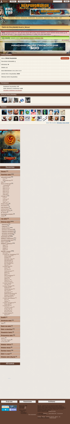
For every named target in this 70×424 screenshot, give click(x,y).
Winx (5, 299)
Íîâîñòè (17, 18)
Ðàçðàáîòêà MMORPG (7, 214)
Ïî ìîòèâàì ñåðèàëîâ (7, 286)
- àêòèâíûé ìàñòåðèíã (7, 230)
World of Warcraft (6, 184)
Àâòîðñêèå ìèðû (5, 236)
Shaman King (7, 281)
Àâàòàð (6, 301)
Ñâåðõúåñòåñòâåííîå (9, 293)
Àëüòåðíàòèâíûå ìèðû (7, 240)
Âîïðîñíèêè (31, 18)
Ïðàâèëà (43, 416)
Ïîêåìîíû (6, 278)
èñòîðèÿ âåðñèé (53, 417)
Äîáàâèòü (11, 18)
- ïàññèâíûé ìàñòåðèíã (7, 233)
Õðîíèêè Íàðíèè (8, 262)
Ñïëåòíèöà (6, 287)
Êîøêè (4, 249)
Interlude (5, 199)
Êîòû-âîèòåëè (7, 263)
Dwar (4, 179)
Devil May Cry (7, 310)
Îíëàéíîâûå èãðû (6, 175)
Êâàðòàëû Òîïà (48, 18)
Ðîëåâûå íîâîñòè (6, 345)
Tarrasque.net (60, 413)
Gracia (4, 200)
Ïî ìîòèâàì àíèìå (6, 266)
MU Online (4, 205)
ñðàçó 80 (5, 194)
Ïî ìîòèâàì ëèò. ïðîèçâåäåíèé (9, 254)
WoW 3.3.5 (5, 188)
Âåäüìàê (6, 265)
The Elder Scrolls (8, 307)
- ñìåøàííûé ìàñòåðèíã (7, 231)
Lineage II (4, 196)
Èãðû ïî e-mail (5, 354)
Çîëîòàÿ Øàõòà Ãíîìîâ (52, 413)
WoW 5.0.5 (5, 191)
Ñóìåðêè (6, 257)
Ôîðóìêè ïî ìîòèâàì (5, 251)
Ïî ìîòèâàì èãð (6, 305)
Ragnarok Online (6, 210)
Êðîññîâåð (5, 253)
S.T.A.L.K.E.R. (4, 341)
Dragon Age (7, 308)
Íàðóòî (6, 268)
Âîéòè (13, 1)
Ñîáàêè (4, 246)
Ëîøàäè (4, 248)
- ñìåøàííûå (4, 226)
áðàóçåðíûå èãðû (6, 177)
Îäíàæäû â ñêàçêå (8, 295)
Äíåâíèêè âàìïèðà (8, 289)
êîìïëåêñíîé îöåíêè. (52, 411)
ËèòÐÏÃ (3, 318)
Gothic (3, 338)
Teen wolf (6, 290)
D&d (2, 323)
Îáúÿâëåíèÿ (39, 18)
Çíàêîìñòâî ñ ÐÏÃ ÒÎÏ (50, 416)
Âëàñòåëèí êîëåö (8, 259)
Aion (2, 182)
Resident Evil (7, 311)
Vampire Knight (8, 271)
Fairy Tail (6, 269)
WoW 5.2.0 (5, 193)
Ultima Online (5, 209)
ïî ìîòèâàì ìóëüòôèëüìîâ (8, 302)
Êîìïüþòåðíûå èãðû (7, 336)
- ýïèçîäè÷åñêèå (5, 228)
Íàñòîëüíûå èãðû (6, 321)
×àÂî (60, 18)
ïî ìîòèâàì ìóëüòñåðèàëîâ (9, 298)
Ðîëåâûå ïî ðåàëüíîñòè (7, 238)
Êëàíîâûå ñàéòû (6, 351)
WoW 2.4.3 (5, 187)
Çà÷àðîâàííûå (7, 292)
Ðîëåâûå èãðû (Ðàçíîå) (8, 357)
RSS (59, 416)
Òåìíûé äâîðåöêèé (8, 275)
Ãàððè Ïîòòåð (7, 256)
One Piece (6, 277)
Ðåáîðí (6, 272)
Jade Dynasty (4, 207)
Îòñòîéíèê (24, 18)
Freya (4, 197)
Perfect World (5, 204)
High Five (5, 202)
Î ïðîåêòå (39, 416)
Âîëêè (4, 245)
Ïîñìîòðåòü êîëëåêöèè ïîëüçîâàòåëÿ (12, 90)
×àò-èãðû (4, 219)
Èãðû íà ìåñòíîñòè (6, 329)
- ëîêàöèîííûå (4, 224)
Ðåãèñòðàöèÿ (24, 1)
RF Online (4, 212)
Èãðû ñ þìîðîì (4, 242)
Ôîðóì (56, 18)
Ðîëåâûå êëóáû (6, 348)
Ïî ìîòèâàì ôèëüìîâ (7, 283)
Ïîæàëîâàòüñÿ (65, 58)
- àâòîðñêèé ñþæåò (6, 235)
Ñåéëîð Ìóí (7, 280)
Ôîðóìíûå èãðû (5, 222)
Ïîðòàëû (3, 172)
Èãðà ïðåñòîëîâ (8, 296)
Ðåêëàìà (56, 416)
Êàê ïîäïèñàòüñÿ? (65, 40)
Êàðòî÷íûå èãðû (6, 326)
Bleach (6, 274)
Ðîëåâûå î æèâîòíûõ (6, 243)
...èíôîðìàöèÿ (6, 185)
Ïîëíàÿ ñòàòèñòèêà (32, 414)
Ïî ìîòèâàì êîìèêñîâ (7, 313)
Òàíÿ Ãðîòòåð (7, 260)
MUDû (2, 216)
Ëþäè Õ (6, 314)
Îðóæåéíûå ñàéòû (6, 333)
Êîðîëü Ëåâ (7, 304)
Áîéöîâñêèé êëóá (7, 180)
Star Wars (6, 284)
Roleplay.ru (45, 413)
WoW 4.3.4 (5, 190)
